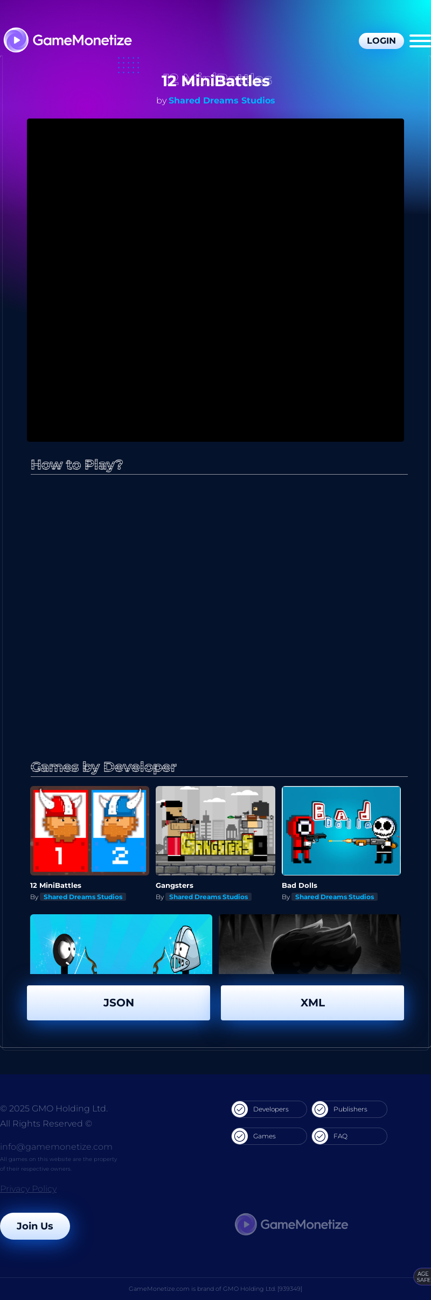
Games (254, 1136)
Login (381, 41)
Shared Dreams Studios (222, 100)
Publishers (339, 1109)
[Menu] (420, 40)
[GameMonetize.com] (67, 41)
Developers (260, 1109)
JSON (118, 1002)
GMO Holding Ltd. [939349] (262, 1288)
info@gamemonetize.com (56, 1147)
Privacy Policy (28, 1189)
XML (313, 1002)
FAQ (329, 1136)
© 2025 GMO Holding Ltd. (54, 1108)
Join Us (35, 1226)
